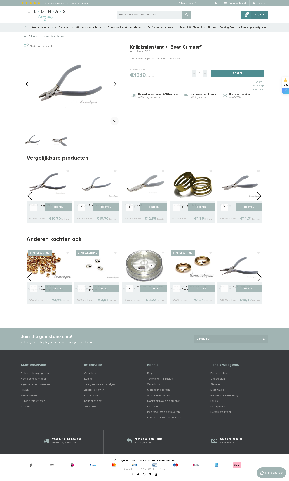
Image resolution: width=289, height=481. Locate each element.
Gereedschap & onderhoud (126, 27)
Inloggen (259, 3)
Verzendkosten (30, 395)
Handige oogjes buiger (186, 205)
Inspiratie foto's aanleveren (163, 412)
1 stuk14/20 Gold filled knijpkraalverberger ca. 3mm (46, 288)
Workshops (153, 384)
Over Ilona (90, 373)
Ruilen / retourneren (33, 401)
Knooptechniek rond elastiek (164, 417)
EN (215, 3)
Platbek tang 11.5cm (41, 205)
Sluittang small (133, 205)
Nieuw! (212, 27)
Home (24, 36)
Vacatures (90, 406)
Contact (25, 406)
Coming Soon (227, 27)
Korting (88, 379)
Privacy (25, 390)
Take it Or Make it (192, 27)
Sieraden (66, 27)
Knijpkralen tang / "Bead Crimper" (48, 36)
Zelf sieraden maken (162, 27)
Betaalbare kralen (221, 412)
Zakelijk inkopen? (187, 3)
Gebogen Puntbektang (91, 205)
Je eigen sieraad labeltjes (99, 384)
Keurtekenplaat (93, 401)
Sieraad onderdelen (90, 27)
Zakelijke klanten (94, 390)
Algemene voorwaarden (35, 384)
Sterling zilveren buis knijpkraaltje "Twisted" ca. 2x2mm (92, 288)
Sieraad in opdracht (158, 390)
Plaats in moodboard (38, 46)
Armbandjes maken (158, 395)
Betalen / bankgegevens (35, 373)
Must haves (217, 390)
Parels (214, 401)
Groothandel (91, 395)
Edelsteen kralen (220, 373)
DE (205, 3)
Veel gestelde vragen (34, 379)
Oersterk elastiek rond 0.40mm (144, 286)
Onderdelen (217, 379)
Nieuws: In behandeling (224, 395)
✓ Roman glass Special (253, 27)
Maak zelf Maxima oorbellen (163, 401)
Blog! (150, 373)
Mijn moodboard (235, 3)
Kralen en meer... (44, 27)
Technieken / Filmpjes (160, 379)
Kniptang (225, 205)
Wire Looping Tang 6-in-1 (235, 286)
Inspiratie (152, 406)
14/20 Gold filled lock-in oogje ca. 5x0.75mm (190, 288)
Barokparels (217, 406)
